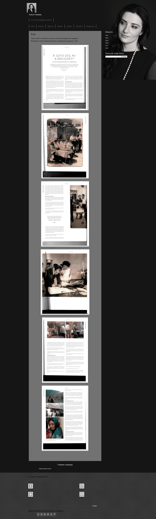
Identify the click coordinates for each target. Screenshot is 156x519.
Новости (90, 26)
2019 (106, 40)
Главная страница (65, 465)
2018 (106, 43)
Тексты (79, 26)
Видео (60, 26)
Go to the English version (41, 20)
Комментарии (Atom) (45, 468)
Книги (40, 26)
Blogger (95, 506)
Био (32, 26)
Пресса (51, 26)
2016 (106, 48)
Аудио (69, 26)
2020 (106, 38)
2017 (106, 45)
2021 (106, 35)
